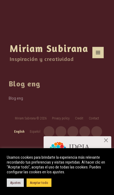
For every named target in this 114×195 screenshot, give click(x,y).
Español (35, 132)
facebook (72, 131)
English (19, 132)
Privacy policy (61, 118)
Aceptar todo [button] (39, 183)
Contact (94, 118)
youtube (61, 131)
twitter (84, 131)
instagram (49, 131)
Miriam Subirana (49, 48)
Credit (79, 118)
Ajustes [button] (15, 183)
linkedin (96, 131)
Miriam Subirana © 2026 (31, 118)
